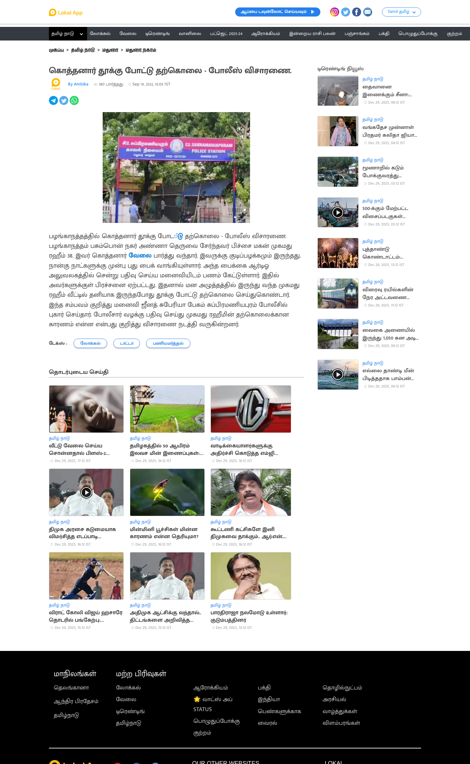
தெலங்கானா (71, 688)
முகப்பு (56, 50)
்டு (179, 236)
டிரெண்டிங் (130, 711)
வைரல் (267, 723)
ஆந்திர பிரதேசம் (76, 701)
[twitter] (64, 104)
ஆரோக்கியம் (210, 688)
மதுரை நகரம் (141, 50)
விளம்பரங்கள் (341, 723)
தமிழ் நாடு (63, 33)
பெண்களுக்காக (279, 711)
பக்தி (264, 688)
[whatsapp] (75, 104)
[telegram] (54, 104)
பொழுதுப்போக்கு (216, 721)
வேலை (140, 255)
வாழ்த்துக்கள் (340, 711)
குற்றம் (202, 733)
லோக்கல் (128, 688)
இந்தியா (269, 699)
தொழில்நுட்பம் (342, 688)
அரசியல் (334, 699)
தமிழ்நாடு (66, 715)
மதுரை (110, 50)
